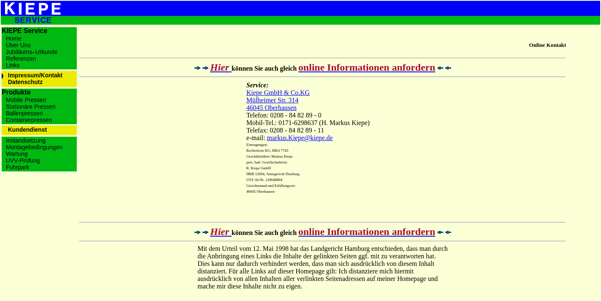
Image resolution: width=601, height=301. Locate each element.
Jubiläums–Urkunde (32, 51)
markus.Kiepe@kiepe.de (300, 137)
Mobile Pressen (26, 100)
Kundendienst (27, 129)
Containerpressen (29, 120)
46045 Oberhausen (271, 107)
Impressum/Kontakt (35, 75)
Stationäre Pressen (31, 106)
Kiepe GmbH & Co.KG (278, 92)
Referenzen (21, 58)
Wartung (17, 153)
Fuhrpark (17, 167)
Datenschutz (25, 82)
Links (13, 65)
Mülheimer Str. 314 (272, 100)
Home (13, 38)
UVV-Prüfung (23, 160)
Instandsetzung (25, 140)
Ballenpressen (24, 113)
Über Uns (18, 45)
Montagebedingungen (34, 147)
